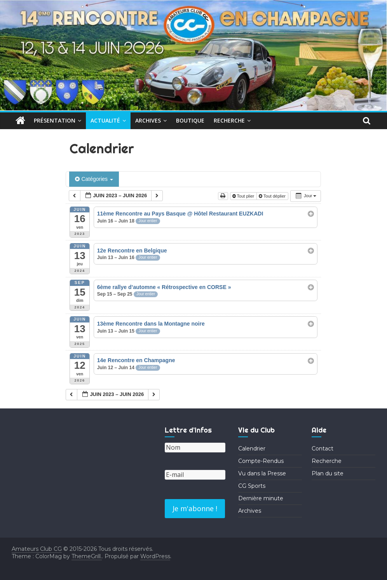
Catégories (94, 179)
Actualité (105, 120)
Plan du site (327, 473)
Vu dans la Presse (262, 473)
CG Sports (251, 485)
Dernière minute (260, 498)
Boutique (190, 120)
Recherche (229, 120)
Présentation (54, 120)
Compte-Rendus (261, 460)
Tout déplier (273, 196)
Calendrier (251, 448)
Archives (148, 120)
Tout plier (244, 196)
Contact (322, 448)
